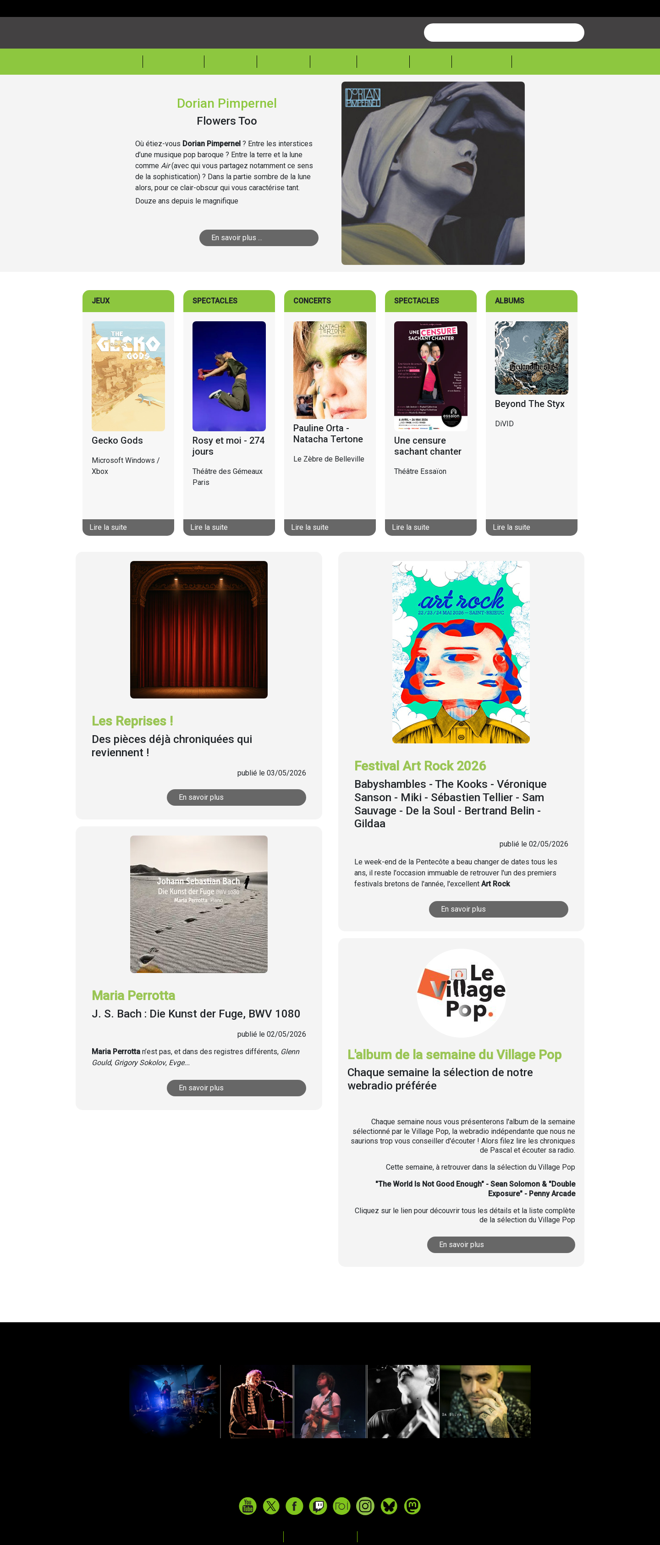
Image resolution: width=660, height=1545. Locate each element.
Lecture (383, 96)
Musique (230, 96)
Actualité (173, 96)
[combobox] (504, 67)
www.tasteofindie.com (330, 1519)
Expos (431, 96)
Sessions (539, 96)
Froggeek (482, 96)
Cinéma (333, 96)
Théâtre (283, 96)
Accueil (121, 95)
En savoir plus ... (236, 272)
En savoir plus (201, 832)
